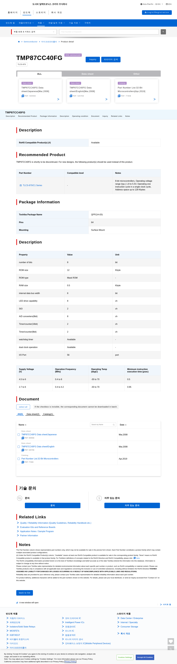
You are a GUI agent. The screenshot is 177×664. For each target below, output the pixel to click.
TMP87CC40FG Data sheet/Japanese (39, 432)
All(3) (20, 411)
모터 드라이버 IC (73, 616)
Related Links (116, 114)
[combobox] (109, 31)
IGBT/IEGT (15, 632)
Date (122, 422)
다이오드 (14, 641)
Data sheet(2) (33, 411)
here (138, 555)
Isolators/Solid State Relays (22, 624)
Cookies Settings (125, 661)
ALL (39, 74)
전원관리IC (70, 624)
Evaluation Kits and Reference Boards (37, 525)
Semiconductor (30, 42)
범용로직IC (70, 632)
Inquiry (105, 114)
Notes (127, 114)
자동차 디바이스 (17, 616)
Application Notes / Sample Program (37, 529)
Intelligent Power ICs (74, 620)
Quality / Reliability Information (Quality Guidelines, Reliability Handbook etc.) (55, 520)
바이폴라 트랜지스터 (19, 637)
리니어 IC (69, 628)
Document (95, 114)
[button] (152, 4)
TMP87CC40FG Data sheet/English (37, 444)
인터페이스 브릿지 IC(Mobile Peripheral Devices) (88, 641)
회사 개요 (125, 631)
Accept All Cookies (145, 661)
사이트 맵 (167, 602)
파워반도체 (15, 620)
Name (21, 422)
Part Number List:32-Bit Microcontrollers (39, 456)
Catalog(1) (48, 411)
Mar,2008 (123, 432)
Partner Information (29, 533)
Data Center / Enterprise (132, 616)
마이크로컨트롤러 (49, 42)
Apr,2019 (123, 456)
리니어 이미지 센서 (74, 637)
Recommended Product (27, 114)
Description (10, 114)
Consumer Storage (129, 624)
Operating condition (80, 114)
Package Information (48, 114)
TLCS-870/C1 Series (32, 183)
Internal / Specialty (129, 620)
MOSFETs (14, 628)
